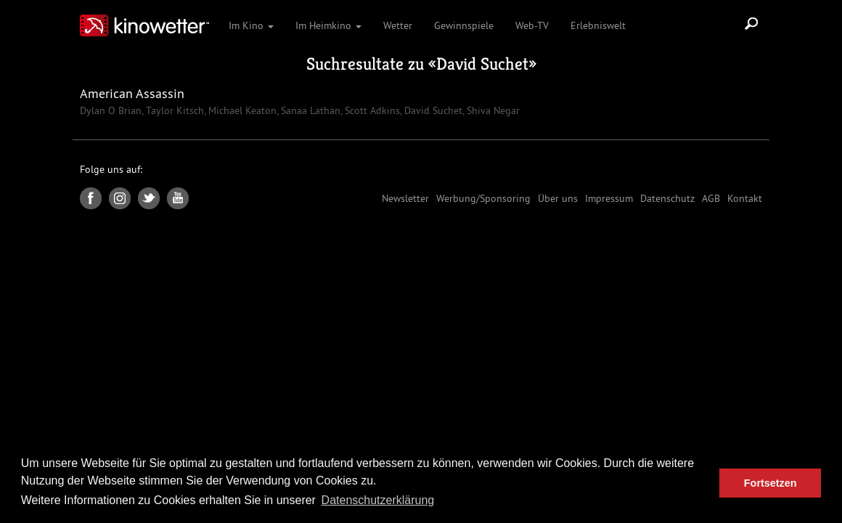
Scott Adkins (371, 110)
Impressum (609, 198)
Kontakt (744, 198)
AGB (711, 198)
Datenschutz (667, 198)
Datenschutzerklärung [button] (378, 500)
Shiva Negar (492, 110)
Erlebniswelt (598, 25)
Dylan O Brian (111, 110)
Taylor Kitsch (173, 110)
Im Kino (251, 25)
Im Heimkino (328, 25)
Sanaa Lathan (309, 110)
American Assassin (132, 93)
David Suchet (482, 64)
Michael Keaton (241, 110)
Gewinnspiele (464, 25)
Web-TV (532, 25)
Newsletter (405, 198)
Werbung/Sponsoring (483, 198)
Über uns (558, 198)
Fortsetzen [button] (770, 483)
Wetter (397, 25)
